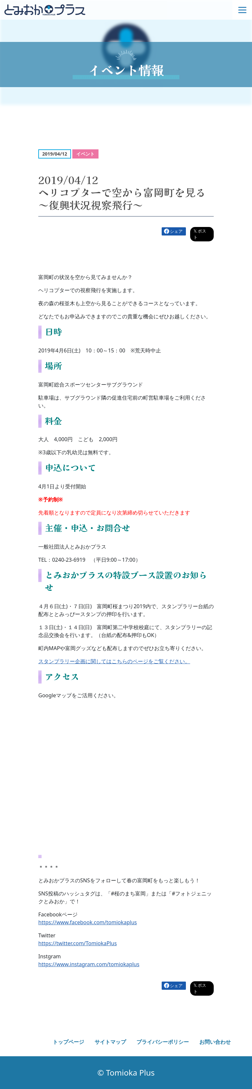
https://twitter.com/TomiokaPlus (77, 943)
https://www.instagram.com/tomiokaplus (88, 964)
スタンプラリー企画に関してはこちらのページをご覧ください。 (114, 661)
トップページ (68, 1041)
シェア (176, 231)
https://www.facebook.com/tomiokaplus (87, 922)
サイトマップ (110, 1041)
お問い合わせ (215, 1041)
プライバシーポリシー (162, 1041)
